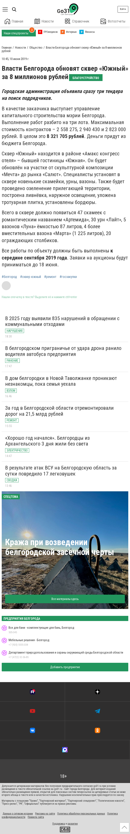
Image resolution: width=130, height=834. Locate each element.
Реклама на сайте (45, 813)
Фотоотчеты (113, 21)
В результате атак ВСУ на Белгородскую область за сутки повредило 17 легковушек (61, 471)
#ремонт (50, 277)
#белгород (9, 277)
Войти (123, 9)
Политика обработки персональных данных (81, 813)
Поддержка (58, 823)
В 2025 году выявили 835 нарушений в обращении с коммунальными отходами (62, 321)
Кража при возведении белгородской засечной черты (59, 547)
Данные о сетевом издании (18, 813)
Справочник (77, 21)
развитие (73, 823)
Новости (44, 21)
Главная (14, 21)
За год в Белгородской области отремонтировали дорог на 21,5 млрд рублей (59, 411)
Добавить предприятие (65, 667)
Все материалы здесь (65, 599)
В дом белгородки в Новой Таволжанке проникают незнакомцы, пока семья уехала (61, 381)
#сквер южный (30, 277)
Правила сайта (36, 817)
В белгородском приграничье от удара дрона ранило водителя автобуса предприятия (63, 351)
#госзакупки (68, 277)
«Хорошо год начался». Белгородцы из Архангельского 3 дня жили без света (47, 441)
